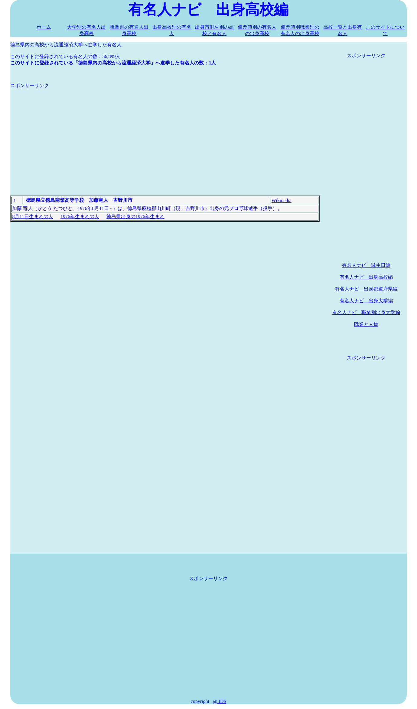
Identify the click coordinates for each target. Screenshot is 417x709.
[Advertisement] (165, 131)
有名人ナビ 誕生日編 (366, 265)
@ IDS (219, 701)
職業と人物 (366, 324)
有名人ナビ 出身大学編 (366, 300)
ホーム (44, 27)
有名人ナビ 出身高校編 (366, 277)
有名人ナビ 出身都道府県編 (366, 288)
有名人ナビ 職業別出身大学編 (366, 312)
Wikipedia (282, 200)
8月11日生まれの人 (32, 216)
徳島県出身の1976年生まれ (135, 216)
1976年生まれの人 (79, 216)
